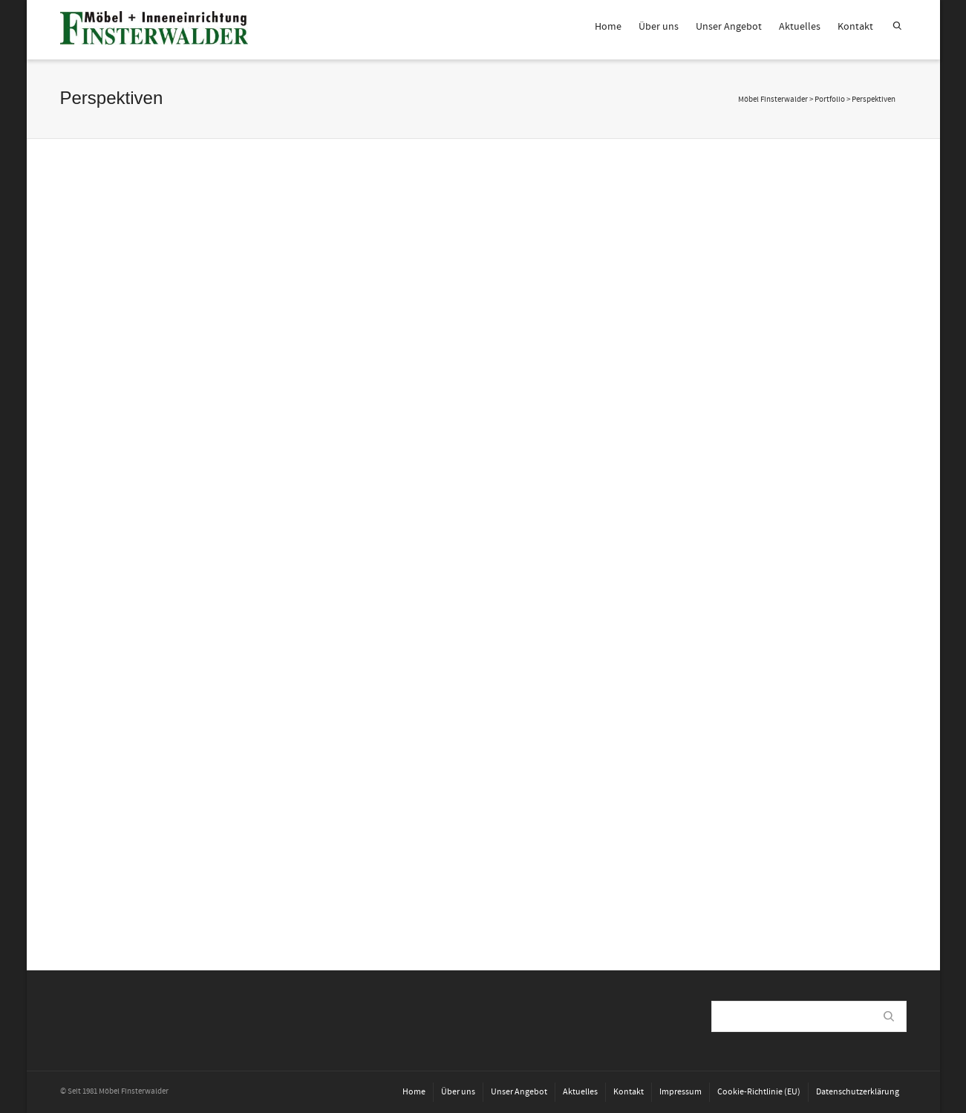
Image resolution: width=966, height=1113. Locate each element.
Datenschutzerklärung (857, 1091)
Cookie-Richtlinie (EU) (758, 1091)
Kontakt (855, 26)
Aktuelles (799, 26)
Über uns (659, 26)
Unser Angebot (729, 26)
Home (608, 26)
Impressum (680, 1091)
